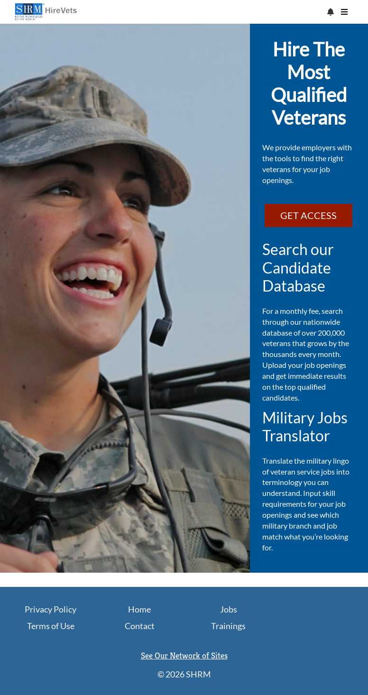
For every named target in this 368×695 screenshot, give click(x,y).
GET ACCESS (308, 215)
